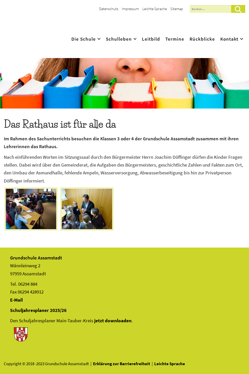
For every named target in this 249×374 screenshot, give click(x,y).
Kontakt (229, 39)
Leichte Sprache (154, 8)
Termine (174, 39)
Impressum (130, 8)
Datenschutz (108, 8)
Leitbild (151, 39)
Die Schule (83, 39)
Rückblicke (202, 39)
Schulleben (119, 39)
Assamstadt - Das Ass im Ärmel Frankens (41, 31)
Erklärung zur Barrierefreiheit (121, 363)
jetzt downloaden (113, 320)
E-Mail (16, 300)
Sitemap (176, 8)
